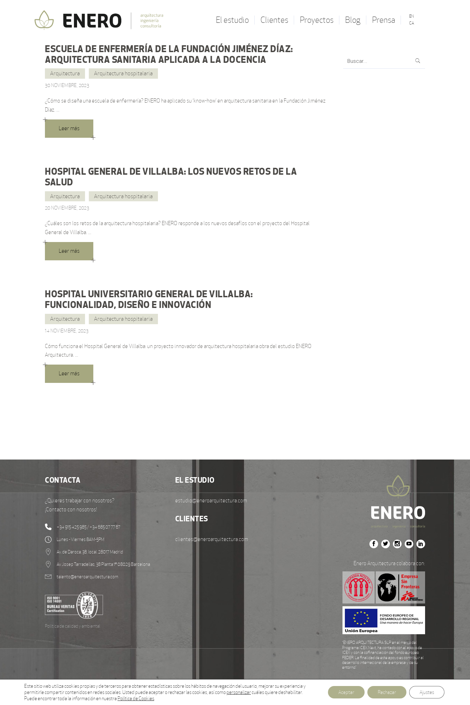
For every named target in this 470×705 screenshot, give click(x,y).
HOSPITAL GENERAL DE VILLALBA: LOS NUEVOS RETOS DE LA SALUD (171, 176)
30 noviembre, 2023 (67, 85)
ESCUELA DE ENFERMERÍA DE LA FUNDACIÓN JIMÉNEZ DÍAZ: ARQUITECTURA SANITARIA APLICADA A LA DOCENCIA (169, 54)
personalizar (238, 692)
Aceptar (346, 692)
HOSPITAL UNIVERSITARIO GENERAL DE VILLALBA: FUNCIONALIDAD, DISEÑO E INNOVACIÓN (149, 299)
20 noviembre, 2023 (67, 208)
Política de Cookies (136, 698)
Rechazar (387, 692)
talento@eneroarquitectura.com (87, 577)
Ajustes (427, 692)
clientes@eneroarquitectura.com (211, 539)
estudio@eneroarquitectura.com (211, 500)
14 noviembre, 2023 (66, 331)
